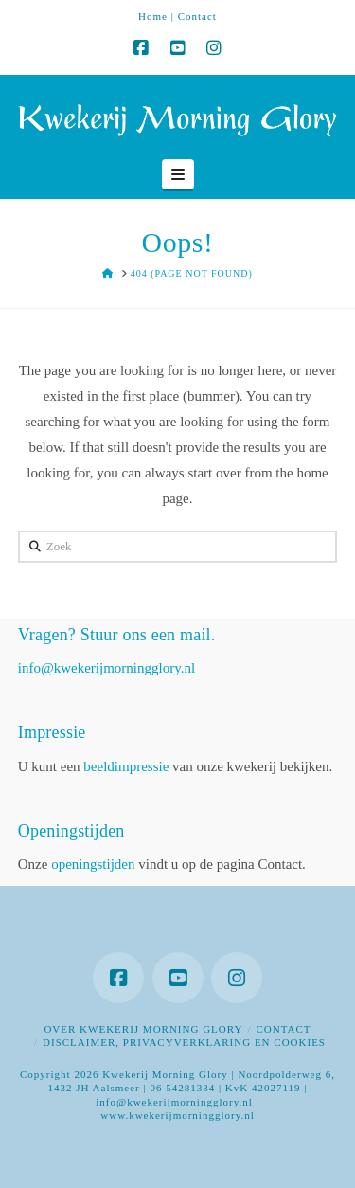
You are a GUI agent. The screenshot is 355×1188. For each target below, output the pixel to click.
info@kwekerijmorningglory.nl (106, 667)
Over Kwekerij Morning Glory (143, 1029)
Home (153, 16)
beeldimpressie (126, 766)
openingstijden (92, 864)
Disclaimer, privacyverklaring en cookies (184, 1042)
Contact (197, 16)
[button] (178, 174)
